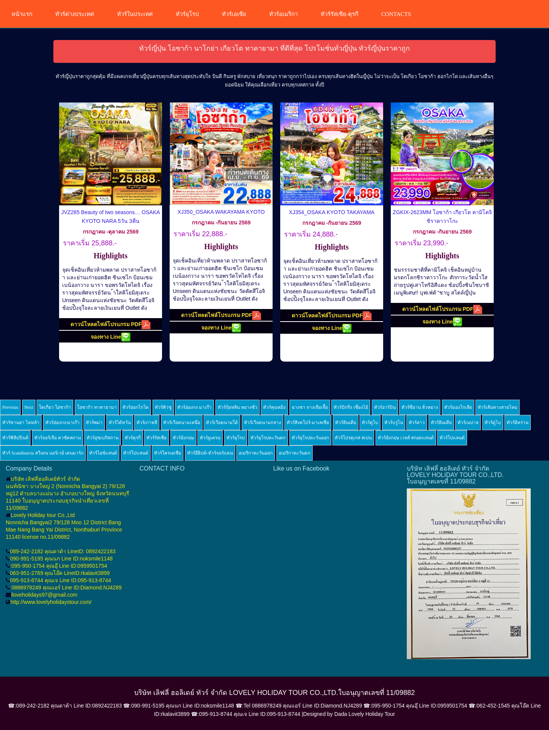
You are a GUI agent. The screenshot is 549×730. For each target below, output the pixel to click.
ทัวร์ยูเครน (210, 437)
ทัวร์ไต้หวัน (120, 422)
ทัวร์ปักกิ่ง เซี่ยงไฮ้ (351, 407)
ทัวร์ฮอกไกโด (135, 407)
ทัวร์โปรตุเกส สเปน (353, 437)
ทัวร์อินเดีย (345, 422)
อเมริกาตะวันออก (256, 453)
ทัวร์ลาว (417, 422)
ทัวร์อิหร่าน (517, 422)
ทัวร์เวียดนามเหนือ (181, 422)
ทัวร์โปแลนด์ (452, 437)
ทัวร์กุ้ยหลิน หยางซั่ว (237, 407)
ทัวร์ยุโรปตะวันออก (310, 437)
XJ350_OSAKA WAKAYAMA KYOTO (221, 212)
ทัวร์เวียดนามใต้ (222, 422)
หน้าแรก (21, 14)
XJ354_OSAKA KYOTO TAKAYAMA (331, 212)
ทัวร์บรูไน (393, 422)
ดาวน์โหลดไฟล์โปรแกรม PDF (111, 324)
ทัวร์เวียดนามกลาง (262, 422)
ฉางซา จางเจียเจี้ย (310, 407)
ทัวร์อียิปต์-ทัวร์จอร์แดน (210, 453)
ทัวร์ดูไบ (370, 422)
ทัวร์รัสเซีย (156, 437)
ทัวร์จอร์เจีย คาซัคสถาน (57, 437)
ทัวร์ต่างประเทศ (74, 14)
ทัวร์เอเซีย (234, 14)
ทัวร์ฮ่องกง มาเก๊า (194, 407)
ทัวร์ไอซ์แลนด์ (103, 453)
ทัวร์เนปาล (468, 422)
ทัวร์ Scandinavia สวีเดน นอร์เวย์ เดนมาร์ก (42, 453)
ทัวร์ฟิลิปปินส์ (15, 437)
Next (28, 407)
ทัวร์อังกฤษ (183, 437)
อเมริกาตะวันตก (294, 453)
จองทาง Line (110, 337)
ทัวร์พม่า (94, 422)
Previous (10, 407)
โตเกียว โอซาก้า (55, 407)
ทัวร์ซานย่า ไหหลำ (20, 422)
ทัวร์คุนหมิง (274, 407)
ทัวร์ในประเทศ (135, 14)
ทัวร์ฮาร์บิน (385, 407)
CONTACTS (396, 14)
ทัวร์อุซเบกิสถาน (103, 437)
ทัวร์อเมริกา (283, 14)
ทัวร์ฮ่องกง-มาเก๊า (62, 422)
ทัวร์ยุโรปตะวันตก (268, 437)
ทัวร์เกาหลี (146, 422)
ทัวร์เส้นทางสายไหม (497, 407)
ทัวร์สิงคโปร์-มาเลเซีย (308, 422)
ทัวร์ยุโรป (187, 14)
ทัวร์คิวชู (163, 407)
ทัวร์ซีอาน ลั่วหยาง (419, 407)
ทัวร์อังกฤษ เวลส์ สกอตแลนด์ (406, 437)
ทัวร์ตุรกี (133, 437)
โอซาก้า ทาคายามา (97, 407)
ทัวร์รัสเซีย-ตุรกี (339, 14)
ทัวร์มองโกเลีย (458, 407)
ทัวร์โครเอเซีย (167, 453)
